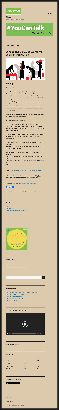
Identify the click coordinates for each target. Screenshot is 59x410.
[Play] (7, 333)
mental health (29, 191)
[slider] (24, 333)
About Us (9, 206)
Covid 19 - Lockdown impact (15, 294)
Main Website (10, 401)
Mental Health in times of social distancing (20, 296)
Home (7, 394)
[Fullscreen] (42, 333)
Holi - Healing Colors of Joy (15, 298)
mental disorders (22, 191)
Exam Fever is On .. (12, 300)
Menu (50, 13)
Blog (8, 17)
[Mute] (40, 333)
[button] (25, 324)
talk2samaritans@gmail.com (28, 183)
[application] (25, 324)
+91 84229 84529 (26, 170)
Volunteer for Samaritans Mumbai (17, 210)
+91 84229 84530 (36, 170)
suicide (34, 191)
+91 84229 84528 (16, 170)
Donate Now (10, 208)
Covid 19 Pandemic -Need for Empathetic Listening (22, 292)
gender (15, 191)
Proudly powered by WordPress (16, 405)
